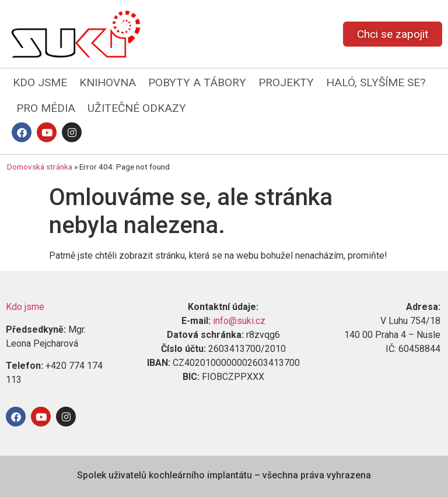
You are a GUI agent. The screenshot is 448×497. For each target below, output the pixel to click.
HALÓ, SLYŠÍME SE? (375, 82)
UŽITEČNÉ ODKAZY (137, 108)
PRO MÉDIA (45, 108)
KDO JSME (40, 82)
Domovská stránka (39, 166)
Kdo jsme (25, 306)
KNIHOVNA (107, 82)
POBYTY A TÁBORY (197, 82)
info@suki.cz (239, 320)
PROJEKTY (286, 82)
